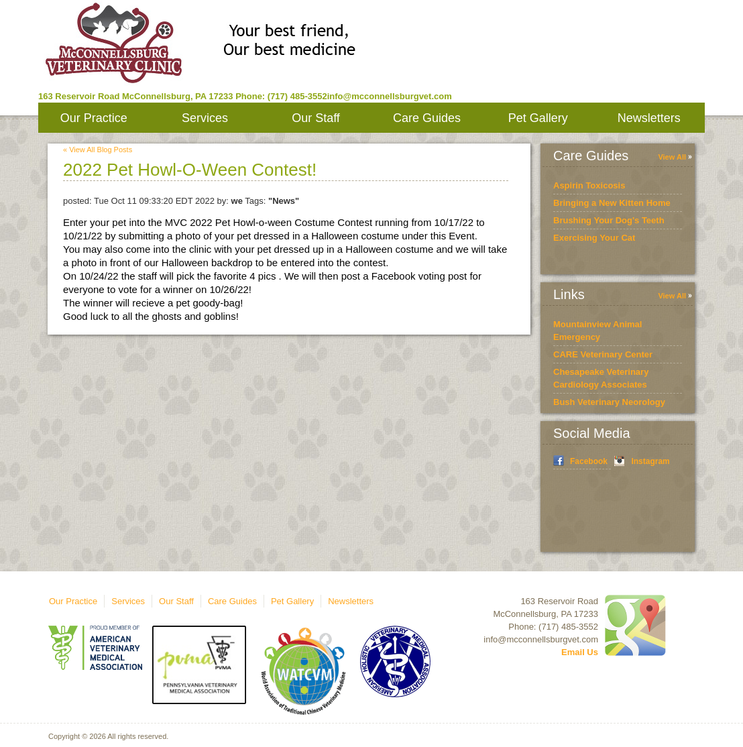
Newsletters (649, 118)
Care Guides (427, 118)
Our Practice (93, 118)
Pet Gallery (538, 118)
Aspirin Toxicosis (589, 185)
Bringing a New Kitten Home (612, 203)
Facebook (589, 461)
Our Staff (316, 118)
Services (205, 118)
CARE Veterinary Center (602, 354)
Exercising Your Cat (594, 238)
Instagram (650, 461)
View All (672, 157)
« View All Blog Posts (97, 150)
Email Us (579, 652)
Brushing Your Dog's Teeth (609, 220)
